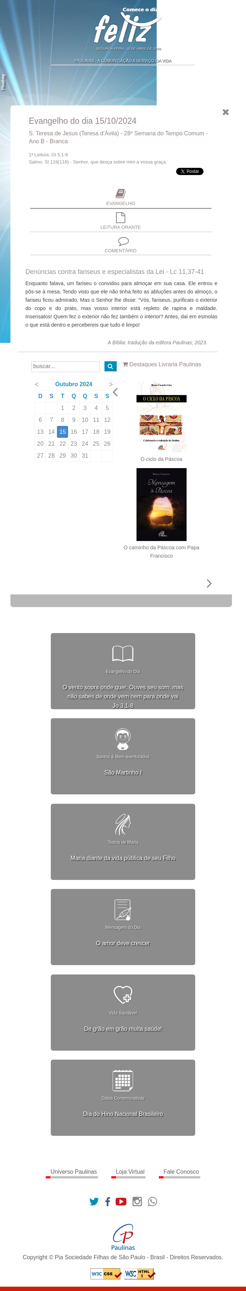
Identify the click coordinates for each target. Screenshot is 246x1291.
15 (63, 432)
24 (85, 444)
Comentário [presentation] (121, 244)
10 (85, 420)
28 (52, 456)
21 (52, 444)
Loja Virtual (130, 1172)
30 (74, 456)
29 (63, 456)
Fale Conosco (181, 1172)
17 (85, 432)
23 (74, 444)
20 (41, 444)
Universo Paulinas (73, 1172)
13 (41, 432)
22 (63, 444)
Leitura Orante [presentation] (121, 221)
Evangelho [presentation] (121, 197)
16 (74, 432)
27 (41, 456)
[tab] (121, 198)
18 (97, 432)
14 (52, 432)
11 (97, 420)
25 (97, 444)
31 (85, 456)
